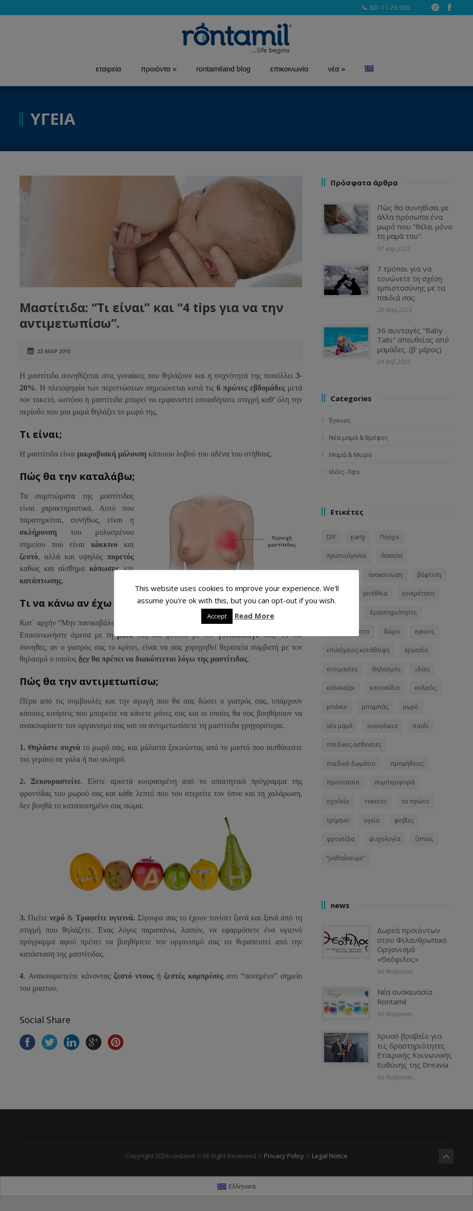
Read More (254, 615)
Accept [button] (217, 616)
